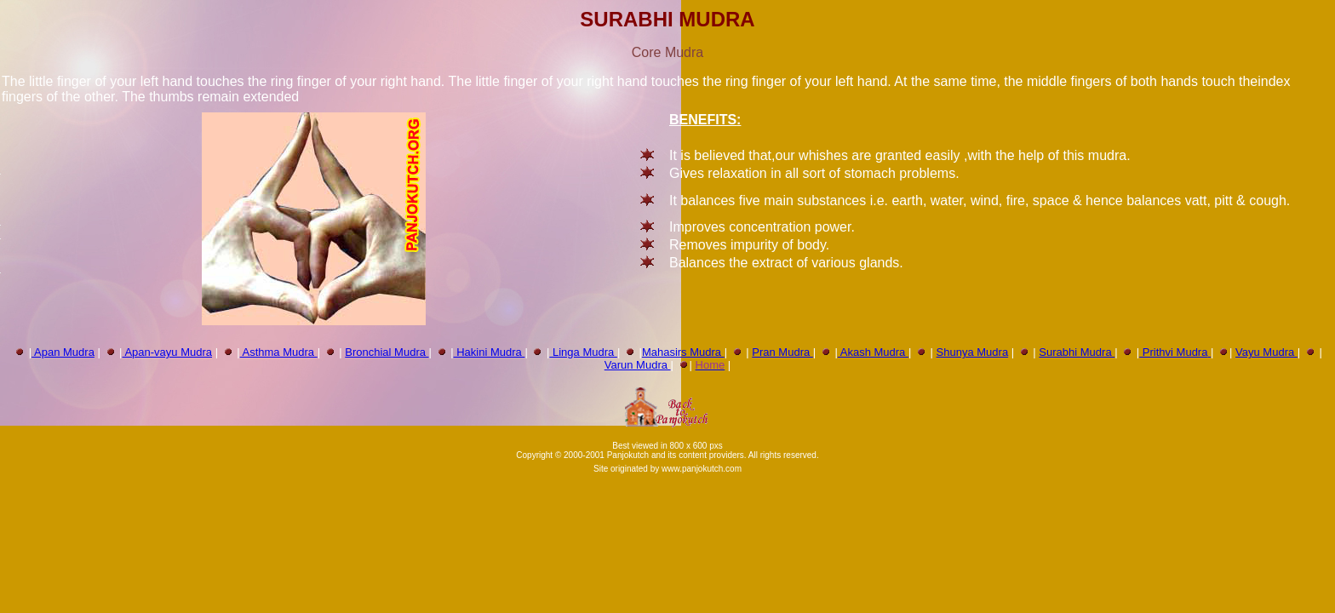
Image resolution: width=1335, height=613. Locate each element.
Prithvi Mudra (1173, 352)
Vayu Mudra (1266, 352)
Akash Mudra (873, 352)
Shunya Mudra (973, 352)
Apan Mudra (63, 352)
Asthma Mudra (279, 352)
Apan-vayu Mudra (168, 352)
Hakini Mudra (489, 352)
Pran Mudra (782, 352)
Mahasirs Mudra (683, 352)
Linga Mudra (583, 352)
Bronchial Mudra (386, 352)
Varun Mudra (637, 364)
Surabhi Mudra (1076, 352)
